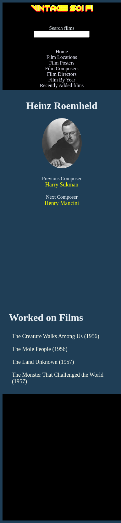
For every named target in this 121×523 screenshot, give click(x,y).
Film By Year (61, 79)
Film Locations (62, 57)
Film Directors (62, 74)
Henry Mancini (62, 203)
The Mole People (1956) (39, 349)
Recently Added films (62, 85)
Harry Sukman (61, 184)
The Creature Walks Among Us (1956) (55, 336)
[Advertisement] (59, 460)
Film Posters (61, 62)
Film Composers (61, 68)
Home (62, 51)
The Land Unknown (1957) (43, 362)
